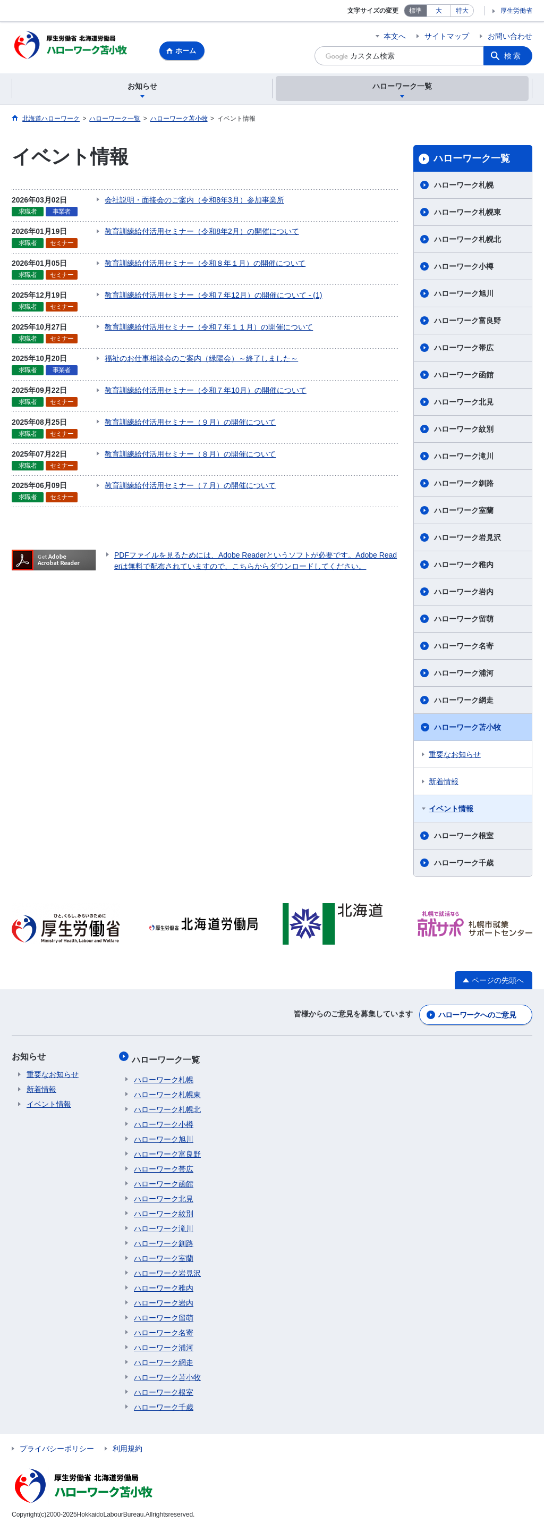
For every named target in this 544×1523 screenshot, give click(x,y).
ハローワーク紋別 (464, 430)
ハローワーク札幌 (464, 186)
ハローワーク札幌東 (467, 213)
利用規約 (127, 1443)
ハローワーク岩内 (464, 593)
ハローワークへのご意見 (477, 1015)
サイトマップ (446, 36)
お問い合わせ (510, 36)
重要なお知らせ (455, 756)
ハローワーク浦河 (464, 674)
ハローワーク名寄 (464, 647)
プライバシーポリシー (57, 1443)
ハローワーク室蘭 (464, 512)
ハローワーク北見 (464, 403)
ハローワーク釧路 (464, 485)
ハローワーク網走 (464, 701)
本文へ (395, 36)
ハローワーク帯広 (464, 349)
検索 (513, 56)
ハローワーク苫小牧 (467, 729)
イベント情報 (451, 810)
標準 (415, 10)
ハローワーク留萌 (464, 620)
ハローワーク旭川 (464, 295)
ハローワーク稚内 (464, 566)
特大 (462, 10)
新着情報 (443, 783)
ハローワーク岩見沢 (467, 539)
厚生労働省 (516, 10)
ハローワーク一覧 (472, 160)
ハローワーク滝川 (464, 457)
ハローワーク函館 (464, 376)
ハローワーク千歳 (464, 864)
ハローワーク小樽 (464, 268)
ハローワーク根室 (464, 837)
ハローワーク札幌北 (467, 241)
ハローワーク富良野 (467, 322)
